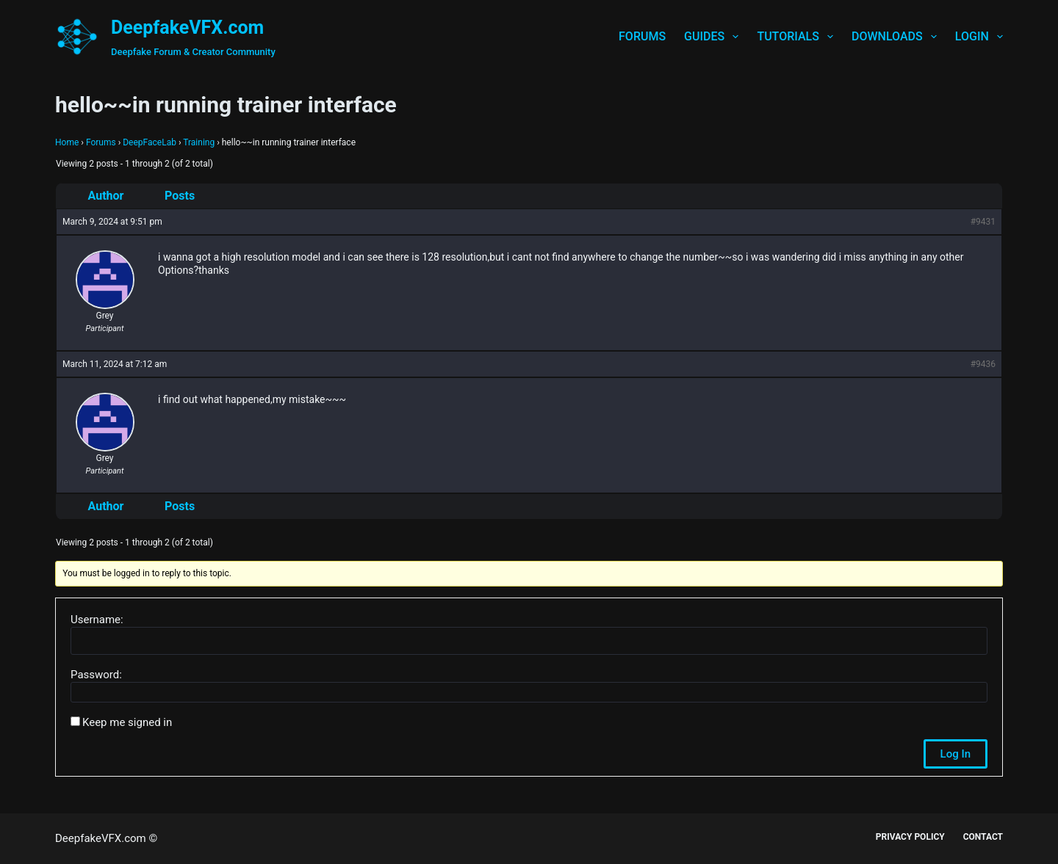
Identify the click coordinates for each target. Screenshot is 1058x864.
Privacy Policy (910, 837)
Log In (955, 753)
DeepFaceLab (149, 142)
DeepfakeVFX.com (187, 27)
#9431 (983, 222)
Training (199, 142)
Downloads (897, 37)
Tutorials (798, 37)
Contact (983, 837)
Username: (97, 619)
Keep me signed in (127, 722)
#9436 (983, 364)
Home (67, 142)
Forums (642, 36)
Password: (96, 674)
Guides (714, 37)
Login (979, 37)
